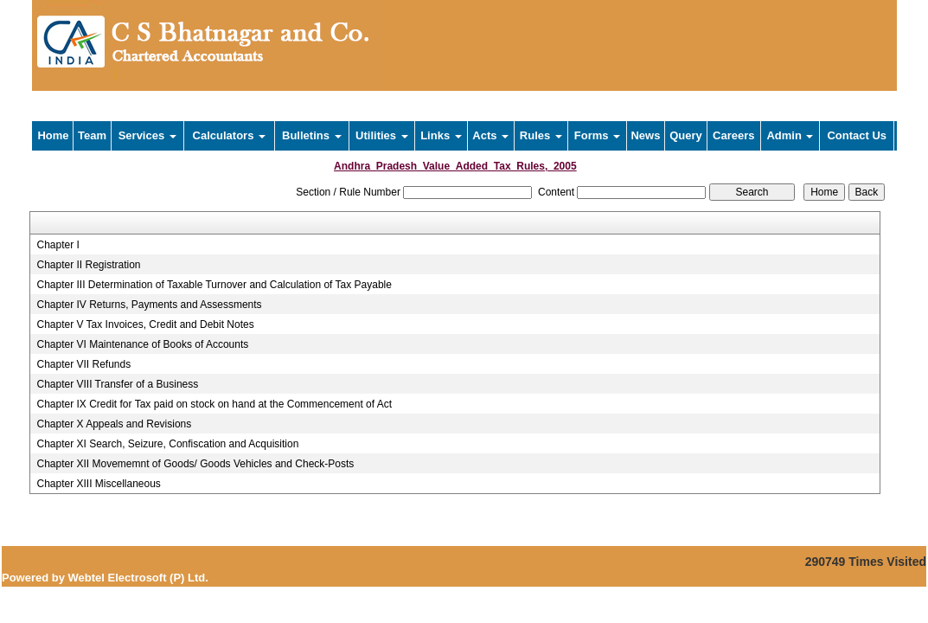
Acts (490, 135)
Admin (789, 135)
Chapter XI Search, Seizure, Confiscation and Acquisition (167, 444)
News (645, 135)
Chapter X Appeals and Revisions (113, 424)
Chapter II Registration (88, 265)
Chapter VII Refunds (83, 364)
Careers (733, 135)
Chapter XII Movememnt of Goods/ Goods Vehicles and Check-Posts (195, 464)
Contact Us (856, 135)
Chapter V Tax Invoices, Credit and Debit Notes (144, 324)
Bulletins (312, 135)
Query (685, 135)
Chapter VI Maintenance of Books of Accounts (142, 344)
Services (147, 135)
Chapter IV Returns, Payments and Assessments (148, 305)
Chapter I (57, 245)
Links (441, 135)
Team (92, 135)
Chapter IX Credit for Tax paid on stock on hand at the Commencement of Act (214, 404)
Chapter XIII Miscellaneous (98, 484)
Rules (541, 135)
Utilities (381, 135)
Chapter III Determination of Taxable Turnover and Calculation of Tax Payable (213, 285)
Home (52, 135)
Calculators (229, 135)
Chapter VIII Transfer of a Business (117, 384)
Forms (597, 135)
